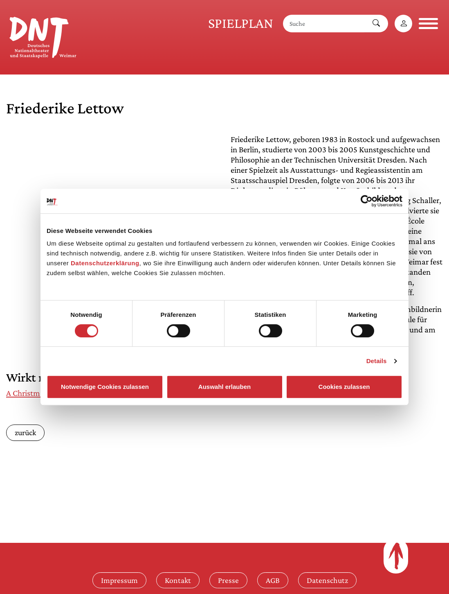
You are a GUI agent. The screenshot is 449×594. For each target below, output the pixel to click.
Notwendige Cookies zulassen (105, 386)
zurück (25, 432)
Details (376, 360)
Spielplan (240, 23)
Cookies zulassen (344, 386)
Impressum (119, 580)
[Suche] (324, 23)
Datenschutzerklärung (105, 263)
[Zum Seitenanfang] (396, 556)
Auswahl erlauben (224, 386)
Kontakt (178, 580)
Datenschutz (327, 580)
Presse (228, 580)
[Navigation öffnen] (428, 23)
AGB (273, 580)
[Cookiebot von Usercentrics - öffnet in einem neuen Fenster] (366, 201)
